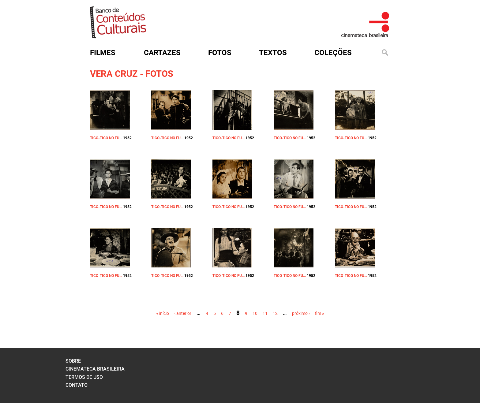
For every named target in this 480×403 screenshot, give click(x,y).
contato (77, 385)
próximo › (301, 313)
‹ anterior (182, 313)
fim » (319, 313)
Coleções (333, 52)
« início (162, 313)
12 (275, 313)
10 (255, 313)
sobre (73, 361)
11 (265, 313)
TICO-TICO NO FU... (106, 138)
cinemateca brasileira (95, 369)
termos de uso (84, 377)
